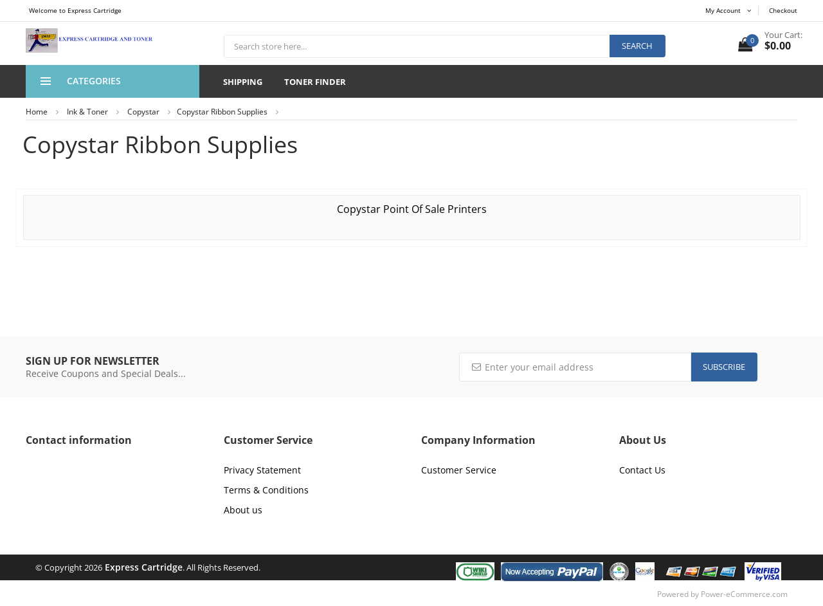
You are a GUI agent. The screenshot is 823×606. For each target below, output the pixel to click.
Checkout (783, 10)
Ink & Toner (87, 111)
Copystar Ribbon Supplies (222, 111)
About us (243, 510)
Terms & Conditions (266, 490)
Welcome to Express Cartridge (75, 10)
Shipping (242, 81)
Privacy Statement (262, 470)
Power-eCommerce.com (744, 594)
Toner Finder (315, 81)
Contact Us (642, 470)
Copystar (143, 111)
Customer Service (458, 470)
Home (37, 111)
